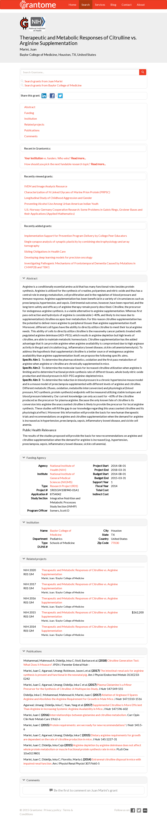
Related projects (34, 124)
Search (86, 4)
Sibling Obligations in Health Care (45, 251)
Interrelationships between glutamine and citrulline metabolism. (88, 715)
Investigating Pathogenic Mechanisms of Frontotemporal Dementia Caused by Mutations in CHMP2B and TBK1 (79, 265)
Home (72, 4)
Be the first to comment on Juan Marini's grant (83, 790)
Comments (31, 136)
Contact (127, 4)
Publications (32, 130)
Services (100, 4)
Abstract (29, 107)
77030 (115, 542)
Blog (113, 4)
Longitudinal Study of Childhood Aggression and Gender (58, 197)
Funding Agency (36, 457)
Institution (30, 118)
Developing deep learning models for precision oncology (58, 257)
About (141, 4)
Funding (29, 112)
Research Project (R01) (64, 486)
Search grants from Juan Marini (41, 81)
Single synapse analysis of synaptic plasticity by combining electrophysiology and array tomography (76, 243)
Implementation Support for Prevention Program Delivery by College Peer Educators (75, 235)
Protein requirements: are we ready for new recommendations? (88, 725)
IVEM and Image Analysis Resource (45, 186)
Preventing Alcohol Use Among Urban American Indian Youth (61, 203)
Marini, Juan (28, 49)
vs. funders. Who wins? (55, 158)
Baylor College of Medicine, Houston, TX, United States (58, 55)
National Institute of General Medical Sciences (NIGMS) (62, 478)
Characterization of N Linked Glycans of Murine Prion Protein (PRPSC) (67, 192)
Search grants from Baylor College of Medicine (51, 85)
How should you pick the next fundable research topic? (65, 164)
